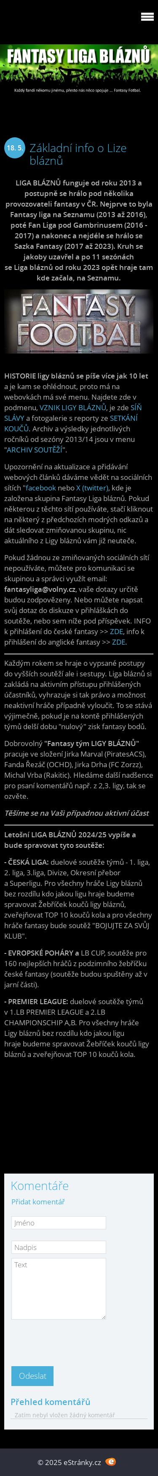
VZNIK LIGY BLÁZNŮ (73, 407)
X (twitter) (92, 488)
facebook (41, 488)
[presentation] (75, 1340)
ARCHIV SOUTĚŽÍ (34, 450)
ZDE (116, 631)
